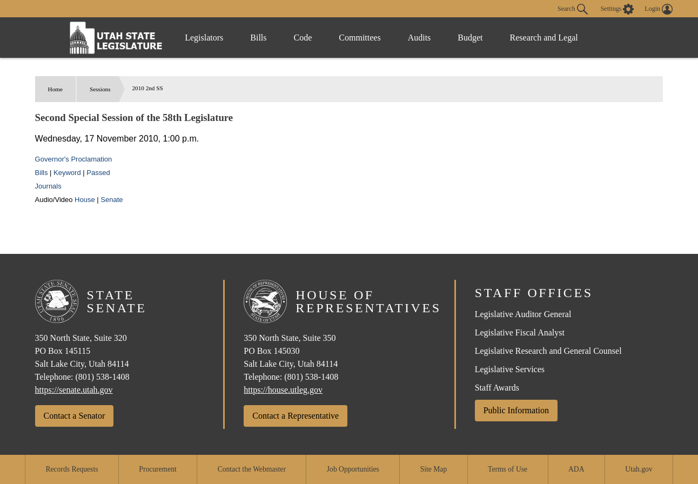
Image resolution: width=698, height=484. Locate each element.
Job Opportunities (353, 469)
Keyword (67, 173)
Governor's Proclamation (73, 159)
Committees (359, 37)
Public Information (516, 410)
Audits (419, 37)
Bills (258, 37)
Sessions (100, 89)
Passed (98, 173)
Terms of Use (507, 469)
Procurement (157, 469)
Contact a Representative (295, 415)
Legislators (204, 37)
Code (303, 37)
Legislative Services (510, 369)
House (85, 200)
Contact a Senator (74, 415)
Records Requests (71, 469)
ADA (576, 469)
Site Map (433, 469)
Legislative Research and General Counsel (548, 350)
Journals (48, 186)
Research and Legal (544, 37)
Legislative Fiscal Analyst (520, 332)
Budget (470, 37)
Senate (111, 200)
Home (55, 89)
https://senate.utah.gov (74, 389)
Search (573, 9)
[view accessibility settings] (617, 9)
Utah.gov (638, 469)
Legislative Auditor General (523, 314)
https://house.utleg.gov (283, 389)
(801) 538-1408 (102, 376)
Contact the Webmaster (252, 469)
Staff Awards (497, 387)
